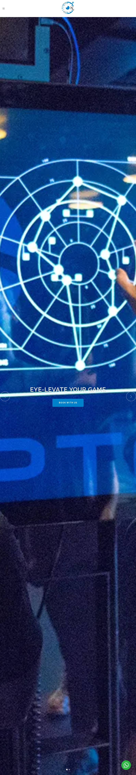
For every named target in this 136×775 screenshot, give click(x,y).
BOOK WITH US (68, 404)
